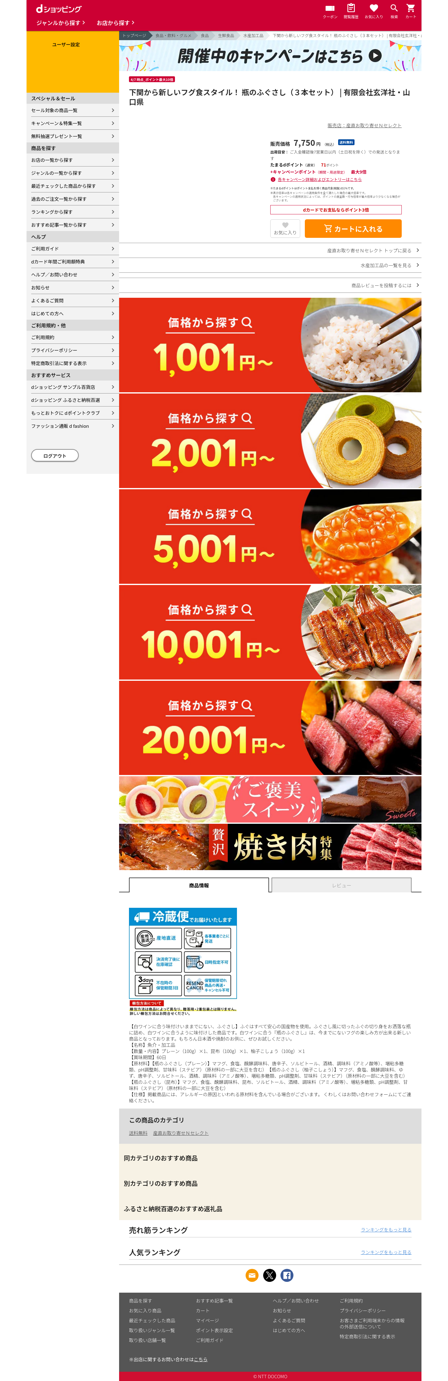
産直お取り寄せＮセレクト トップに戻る (369, 250)
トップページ (134, 35)
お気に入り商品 (145, 1310)
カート (203, 1310)
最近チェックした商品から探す (63, 186)
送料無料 (138, 1133)
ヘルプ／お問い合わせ (54, 274)
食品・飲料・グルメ (174, 35)
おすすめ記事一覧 (214, 1300)
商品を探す (140, 1300)
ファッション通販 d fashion (60, 426)
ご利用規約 (42, 337)
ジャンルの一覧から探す (56, 173)
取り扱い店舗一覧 (147, 1340)
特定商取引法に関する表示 (59, 363)
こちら (201, 1359)
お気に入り (285, 232)
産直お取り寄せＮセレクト (181, 1133)
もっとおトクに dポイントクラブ (65, 413)
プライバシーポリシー (54, 350)
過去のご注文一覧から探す (59, 199)
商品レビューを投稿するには (381, 285)
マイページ (207, 1320)
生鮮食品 (226, 35)
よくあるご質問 (47, 300)
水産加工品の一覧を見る (386, 265)
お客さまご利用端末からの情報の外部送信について (372, 1323)
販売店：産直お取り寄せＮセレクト (365, 125)
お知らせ (40, 287)
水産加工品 (253, 35)
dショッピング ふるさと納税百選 (65, 400)
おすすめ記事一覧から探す (59, 224)
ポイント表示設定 (214, 1330)
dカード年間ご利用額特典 (58, 261)
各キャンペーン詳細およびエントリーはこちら (320, 179)
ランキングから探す (52, 211)
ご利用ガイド (45, 248)
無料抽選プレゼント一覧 (56, 136)
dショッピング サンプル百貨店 (63, 387)
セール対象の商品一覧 (54, 110)
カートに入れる (353, 228)
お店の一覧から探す (52, 160)
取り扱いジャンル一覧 (152, 1330)
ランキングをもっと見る (386, 1229)
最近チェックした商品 (152, 1320)
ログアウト (55, 456)
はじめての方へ (47, 313)
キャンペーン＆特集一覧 (56, 123)
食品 (205, 35)
